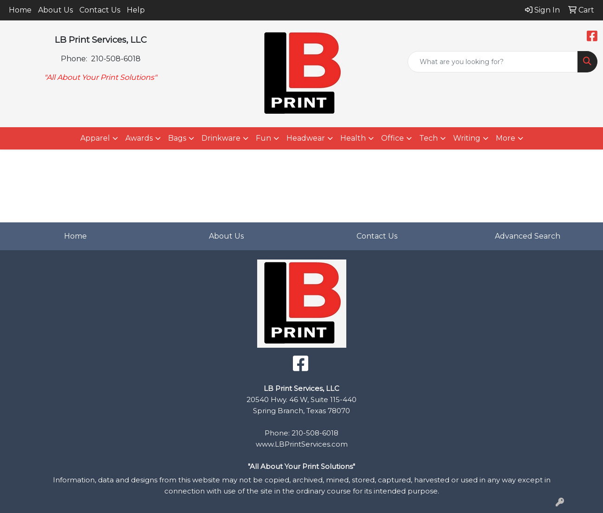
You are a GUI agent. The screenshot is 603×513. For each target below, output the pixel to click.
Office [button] (392, 138)
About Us (55, 10)
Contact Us (99, 10)
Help (136, 10)
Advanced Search (527, 236)
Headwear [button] (305, 138)
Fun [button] (263, 138)
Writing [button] (466, 138)
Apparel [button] (95, 138)
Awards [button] (139, 138)
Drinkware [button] (220, 138)
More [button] (505, 138)
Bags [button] (177, 138)
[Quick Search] (493, 61)
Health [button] (353, 138)
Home (20, 10)
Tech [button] (428, 138)
